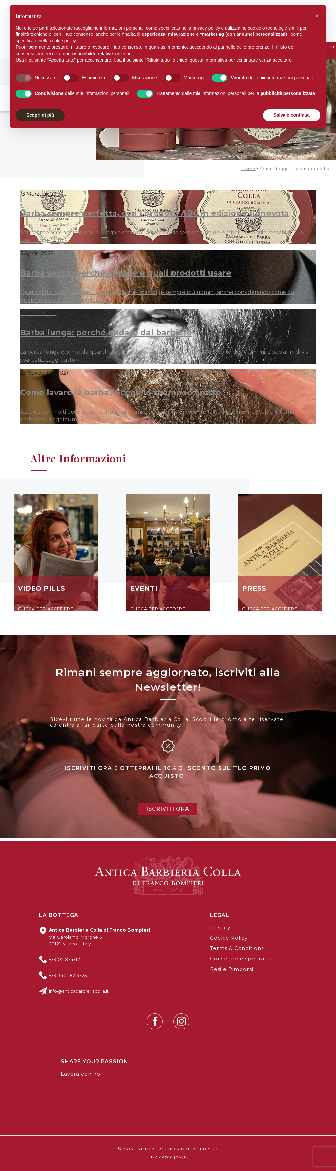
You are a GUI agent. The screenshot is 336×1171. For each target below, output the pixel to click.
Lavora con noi (81, 1074)
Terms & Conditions (237, 948)
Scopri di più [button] (40, 115)
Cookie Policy (229, 938)
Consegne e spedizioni (241, 959)
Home (248, 168)
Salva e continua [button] (292, 115)
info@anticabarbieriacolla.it (79, 991)
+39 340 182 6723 (68, 975)
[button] (317, 16)
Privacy (220, 927)
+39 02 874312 (64, 959)
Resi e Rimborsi (231, 969)
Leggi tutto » (50, 240)
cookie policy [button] (63, 40)
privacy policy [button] (206, 28)
